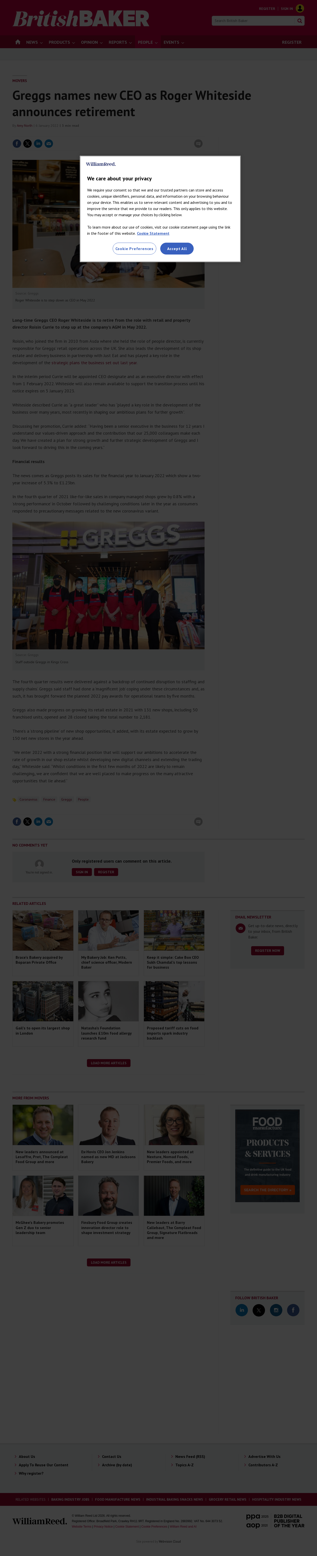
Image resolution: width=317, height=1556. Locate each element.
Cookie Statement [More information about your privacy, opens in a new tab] (153, 233)
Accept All (177, 248)
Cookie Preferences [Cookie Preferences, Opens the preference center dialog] (134, 248)
